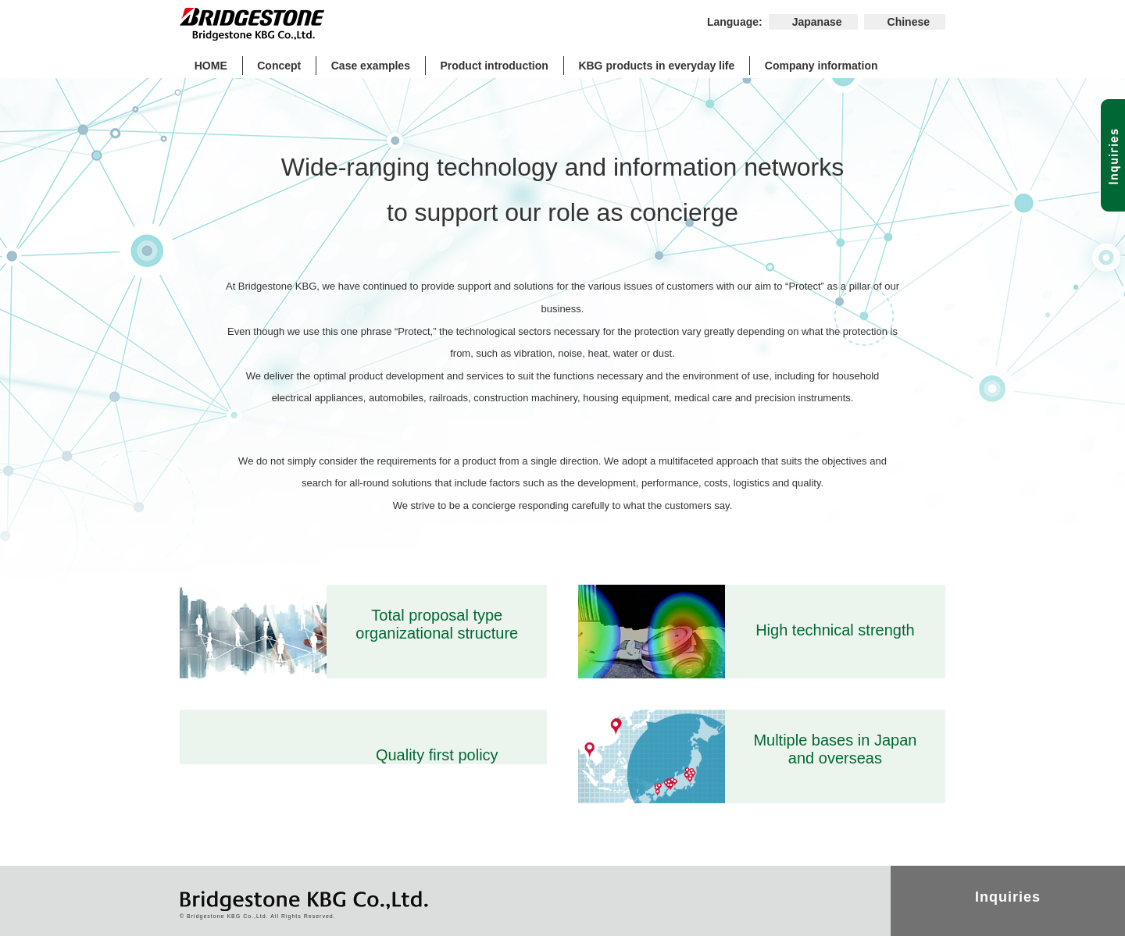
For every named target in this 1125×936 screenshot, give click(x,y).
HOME (211, 65)
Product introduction (494, 65)
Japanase (817, 22)
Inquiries (1008, 897)
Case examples (370, 65)
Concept (279, 65)
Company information (821, 65)
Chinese (909, 22)
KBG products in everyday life (656, 65)
